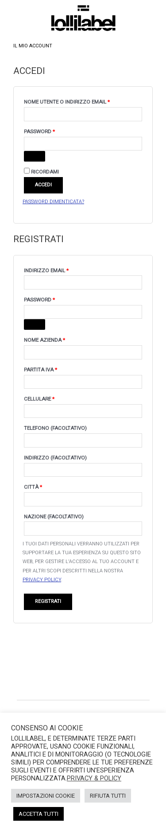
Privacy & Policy (94, 778)
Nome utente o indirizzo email (79, 101)
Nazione (54, 517)
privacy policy (42, 580)
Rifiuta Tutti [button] (108, 795)
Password (52, 131)
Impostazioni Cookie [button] (45, 795)
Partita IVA (40, 370)
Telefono (55, 428)
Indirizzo (55, 458)
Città (33, 487)
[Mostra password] (34, 156)
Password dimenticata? (53, 202)
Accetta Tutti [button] (38, 814)
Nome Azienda (44, 340)
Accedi (43, 185)
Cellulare (39, 399)
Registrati (48, 601)
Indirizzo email (59, 270)
